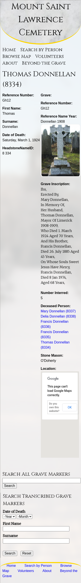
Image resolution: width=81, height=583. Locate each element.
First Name (12, 523)
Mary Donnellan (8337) (58, 311)
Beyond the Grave (44, 63)
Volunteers (49, 57)
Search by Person (41, 50)
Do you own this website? (54, 407)
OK (70, 407)
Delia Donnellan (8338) (58, 316)
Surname (10, 536)
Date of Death (14, 511)
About (10, 63)
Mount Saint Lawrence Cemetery (40, 19)
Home (9, 50)
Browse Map (16, 57)
